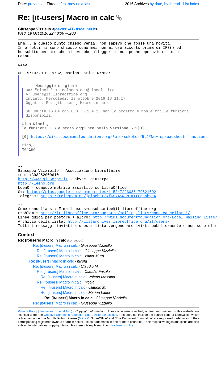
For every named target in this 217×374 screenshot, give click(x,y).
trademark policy (122, 367)
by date (156, 4)
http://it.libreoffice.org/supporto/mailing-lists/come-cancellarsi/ (115, 251)
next (39, 4)
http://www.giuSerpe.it (43, 210)
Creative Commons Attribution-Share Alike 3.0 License (80, 356)
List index (191, 4)
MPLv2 (83, 360)
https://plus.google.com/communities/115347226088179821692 (91, 225)
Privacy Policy (27, 352)
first (64, 4)
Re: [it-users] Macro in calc (70, 17)
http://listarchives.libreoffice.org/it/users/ (119, 261)
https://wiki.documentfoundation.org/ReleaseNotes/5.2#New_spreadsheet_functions (119, 158)
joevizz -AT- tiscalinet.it (75, 29)
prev (31, 4)
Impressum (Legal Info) (56, 352)
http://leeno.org (36, 215)
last (87, 4)
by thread (172, 4)
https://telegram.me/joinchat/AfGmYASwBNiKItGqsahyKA (98, 230)
